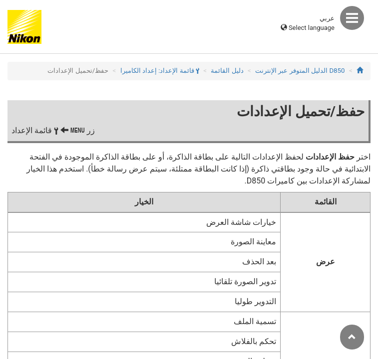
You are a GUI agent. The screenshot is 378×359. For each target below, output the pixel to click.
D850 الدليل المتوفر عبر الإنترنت (300, 70)
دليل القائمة (227, 70)
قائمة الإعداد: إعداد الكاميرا (159, 70)
